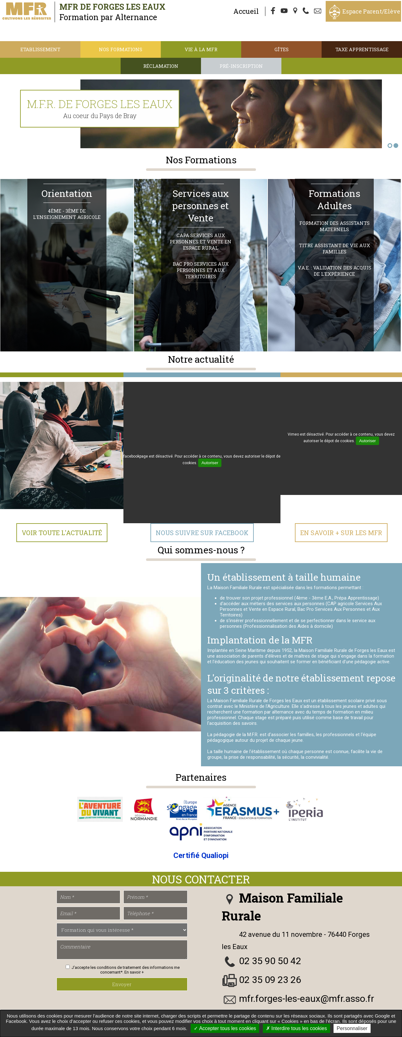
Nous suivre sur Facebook (202, 533)
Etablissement (40, 49)
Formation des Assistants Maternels (334, 226)
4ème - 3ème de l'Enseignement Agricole (66, 214)
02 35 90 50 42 (270, 961)
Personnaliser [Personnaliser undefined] (352, 1028)
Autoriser (209, 463)
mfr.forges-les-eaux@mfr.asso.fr (306, 998)
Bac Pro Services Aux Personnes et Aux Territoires (201, 270)
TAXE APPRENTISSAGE (361, 49)
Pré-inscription (241, 66)
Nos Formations (120, 49)
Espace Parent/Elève (371, 11)
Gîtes (281, 49)
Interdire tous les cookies (296, 1028)
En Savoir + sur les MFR (341, 533)
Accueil (246, 11)
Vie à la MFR (201, 49)
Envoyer (122, 985)
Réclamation (160, 66)
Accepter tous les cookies (225, 1028)
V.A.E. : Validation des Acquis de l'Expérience (334, 271)
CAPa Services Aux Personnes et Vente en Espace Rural (200, 242)
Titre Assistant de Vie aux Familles (334, 249)
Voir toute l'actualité (62, 533)
